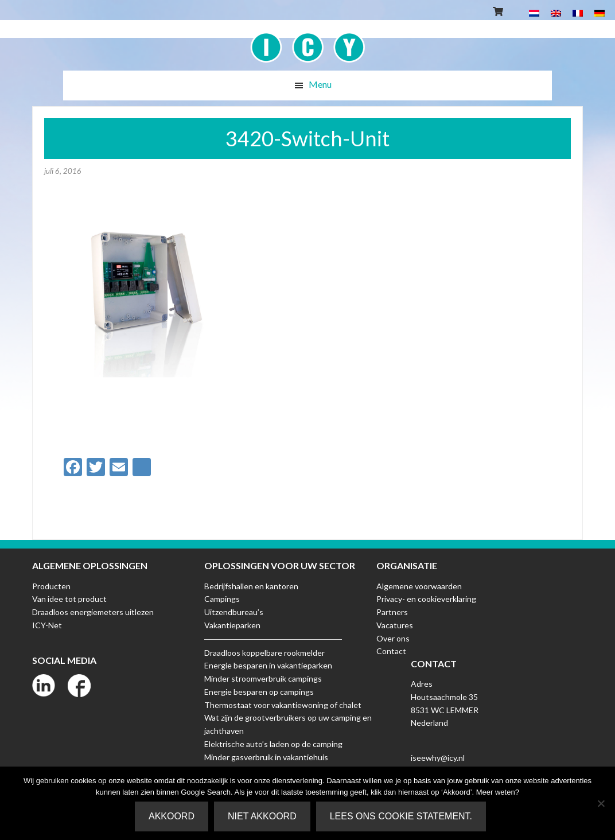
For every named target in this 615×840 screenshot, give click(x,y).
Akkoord (171, 816)
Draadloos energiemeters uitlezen (93, 612)
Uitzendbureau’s (233, 612)
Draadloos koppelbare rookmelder (264, 653)
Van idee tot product (69, 599)
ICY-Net (47, 625)
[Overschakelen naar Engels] (556, 12)
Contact (391, 651)
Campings (222, 599)
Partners (392, 612)
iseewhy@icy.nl (438, 758)
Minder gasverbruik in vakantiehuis (266, 757)
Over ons (393, 638)
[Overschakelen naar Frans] (578, 12)
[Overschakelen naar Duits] (599, 12)
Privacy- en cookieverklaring (426, 599)
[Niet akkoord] (600, 803)
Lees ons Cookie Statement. (401, 816)
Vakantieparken (232, 625)
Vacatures (394, 625)
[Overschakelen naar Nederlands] (534, 12)
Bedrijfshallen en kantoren (251, 586)
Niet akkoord (262, 816)
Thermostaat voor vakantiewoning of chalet (282, 705)
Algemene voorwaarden (419, 586)
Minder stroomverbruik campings (263, 678)
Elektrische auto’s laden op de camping (273, 744)
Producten (51, 586)
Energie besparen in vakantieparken (268, 665)
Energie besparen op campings (259, 692)
